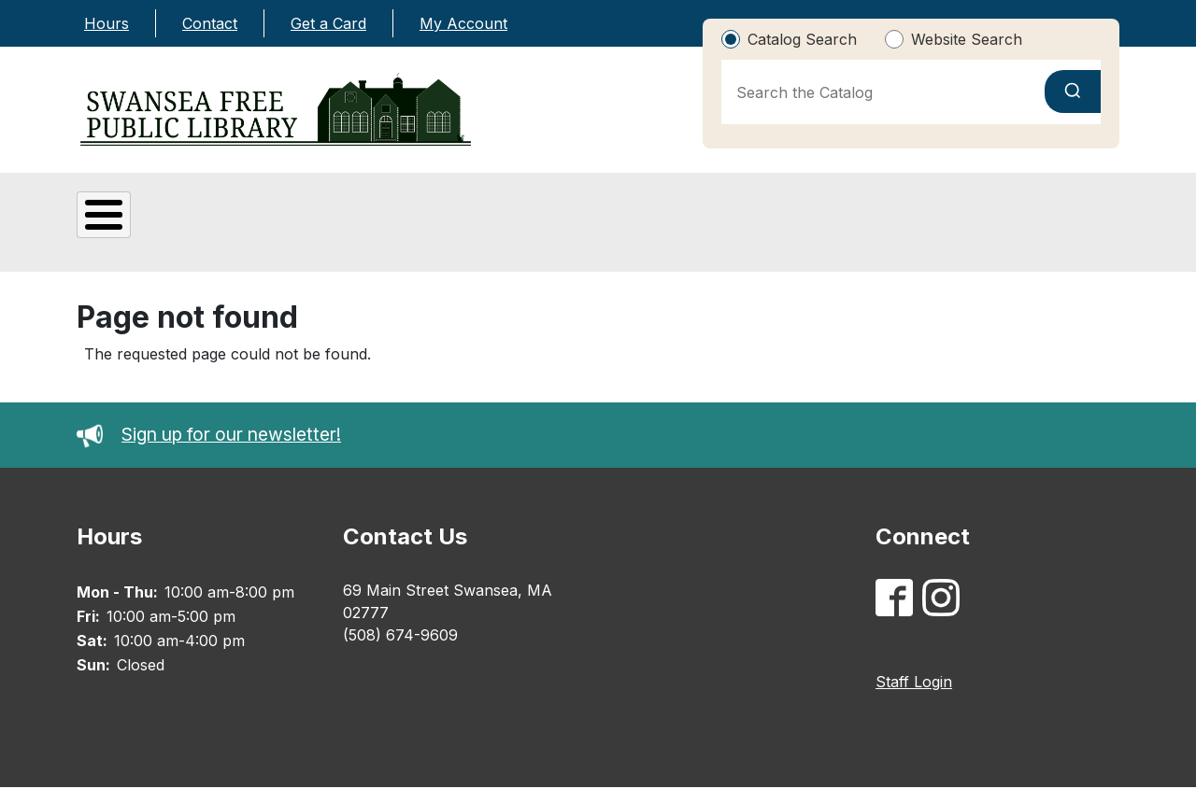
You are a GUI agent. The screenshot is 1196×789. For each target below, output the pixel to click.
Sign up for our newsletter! (209, 437)
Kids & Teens (500, 220)
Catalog (840, 223)
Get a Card (328, 23)
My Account (463, 23)
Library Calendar (1022, 223)
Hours (106, 23)
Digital (322, 223)
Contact (209, 23)
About (153, 223)
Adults (671, 223)
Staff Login (914, 683)
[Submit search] (1073, 91)
